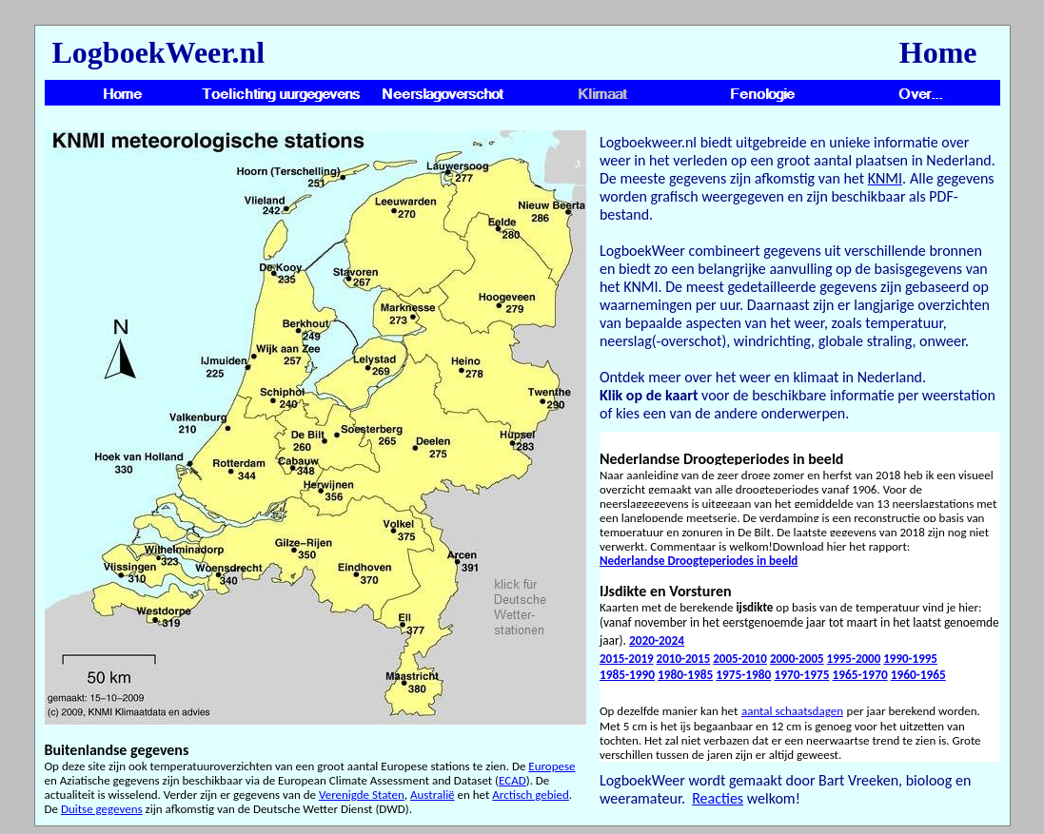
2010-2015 (684, 658)
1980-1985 (685, 675)
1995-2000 (854, 658)
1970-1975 (801, 675)
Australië (432, 794)
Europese (551, 766)
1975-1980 (743, 675)
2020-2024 (656, 640)
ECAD (512, 780)
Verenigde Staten (361, 794)
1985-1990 (627, 675)
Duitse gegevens (102, 809)
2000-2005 (797, 658)
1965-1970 (860, 675)
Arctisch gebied (530, 794)
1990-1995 (910, 658)
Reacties (717, 798)
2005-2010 (740, 658)
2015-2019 (627, 658)
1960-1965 (918, 675)
